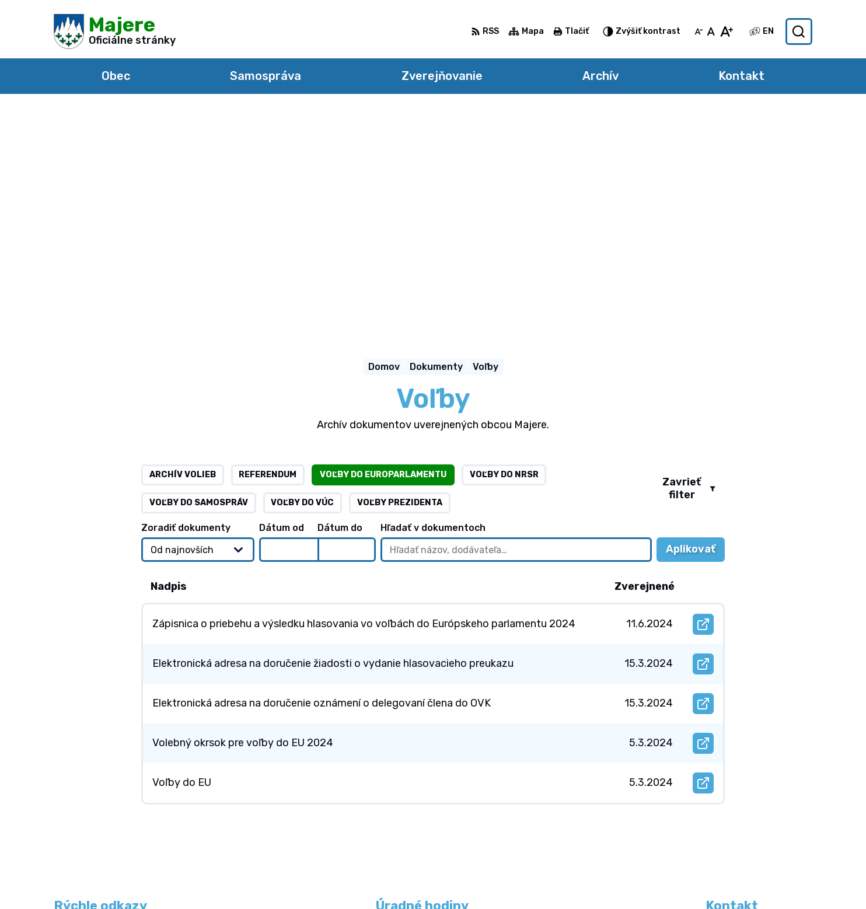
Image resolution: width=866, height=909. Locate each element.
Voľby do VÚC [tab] (302, 283)
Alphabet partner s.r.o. (458, 877)
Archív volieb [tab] (182, 255)
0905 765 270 (739, 800)
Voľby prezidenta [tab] (399, 283)
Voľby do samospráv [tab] (198, 283)
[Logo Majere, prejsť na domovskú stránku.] (115, 31)
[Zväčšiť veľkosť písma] (726, 31)
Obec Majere (626, 877)
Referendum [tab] (267, 255)
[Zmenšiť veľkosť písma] (698, 31)
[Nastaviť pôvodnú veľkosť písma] (711, 31)
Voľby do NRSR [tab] (504, 255)
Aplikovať (695, 332)
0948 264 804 (740, 787)
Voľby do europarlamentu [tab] (383, 255)
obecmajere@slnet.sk (756, 813)
